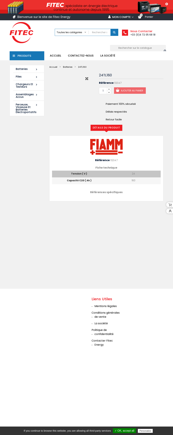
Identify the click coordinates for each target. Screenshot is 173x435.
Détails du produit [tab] (106, 127)
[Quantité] (103, 90)
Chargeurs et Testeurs (27, 85)
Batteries (27, 69)
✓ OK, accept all (124, 430)
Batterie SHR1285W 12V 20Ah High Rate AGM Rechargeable (25, 224)
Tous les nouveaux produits (28, 250)
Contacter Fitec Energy (102, 415)
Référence (106, 82)
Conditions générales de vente (106, 387)
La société (107, 56)
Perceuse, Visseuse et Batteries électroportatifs (27, 108)
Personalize (145, 431)
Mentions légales (105, 378)
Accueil (55, 56)
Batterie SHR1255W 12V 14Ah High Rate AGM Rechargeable (25, 172)
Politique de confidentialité (103, 404)
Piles (27, 77)
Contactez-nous (81, 56)
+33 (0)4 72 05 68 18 (142, 34)
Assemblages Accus (27, 96)
